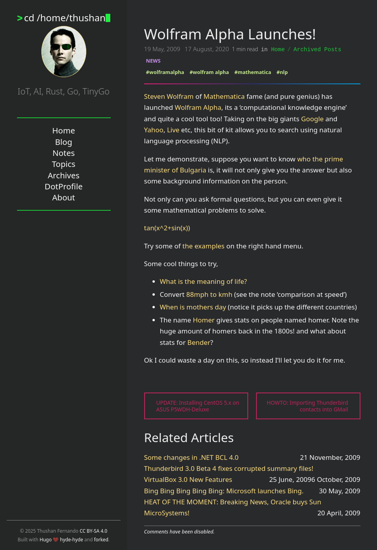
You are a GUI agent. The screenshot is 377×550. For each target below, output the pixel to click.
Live (173, 129)
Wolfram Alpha (198, 106)
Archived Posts (317, 49)
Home (278, 49)
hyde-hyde (71, 539)
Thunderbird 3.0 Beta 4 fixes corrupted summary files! (229, 467)
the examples (203, 245)
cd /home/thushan (67, 17)
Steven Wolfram (169, 95)
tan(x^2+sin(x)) (167, 227)
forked (101, 539)
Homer (203, 319)
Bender (199, 341)
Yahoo (153, 129)
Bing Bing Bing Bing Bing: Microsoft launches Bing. (224, 490)
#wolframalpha (165, 71)
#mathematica (252, 71)
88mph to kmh (209, 293)
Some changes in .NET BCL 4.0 (191, 456)
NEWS (153, 60)
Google (312, 118)
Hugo (45, 539)
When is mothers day (193, 306)
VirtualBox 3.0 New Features (188, 478)
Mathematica (224, 95)
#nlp (282, 71)
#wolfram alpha (209, 71)
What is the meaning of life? (203, 280)
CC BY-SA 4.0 (93, 531)
